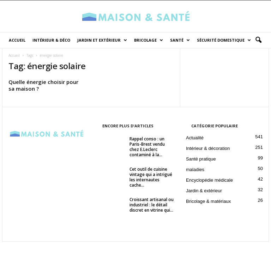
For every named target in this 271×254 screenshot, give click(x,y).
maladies (195, 170)
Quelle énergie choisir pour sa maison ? (43, 86)
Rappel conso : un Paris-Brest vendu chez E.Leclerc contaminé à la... (147, 147)
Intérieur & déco (51, 40)
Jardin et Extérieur (102, 40)
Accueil (17, 40)
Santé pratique (201, 159)
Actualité (195, 138)
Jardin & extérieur (204, 191)
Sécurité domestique (224, 40)
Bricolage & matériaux (208, 202)
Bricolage (148, 40)
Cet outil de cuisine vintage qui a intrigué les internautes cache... (151, 178)
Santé (180, 40)
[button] (258, 40)
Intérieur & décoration (208, 149)
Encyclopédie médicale (209, 180)
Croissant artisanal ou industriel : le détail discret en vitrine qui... (152, 205)
